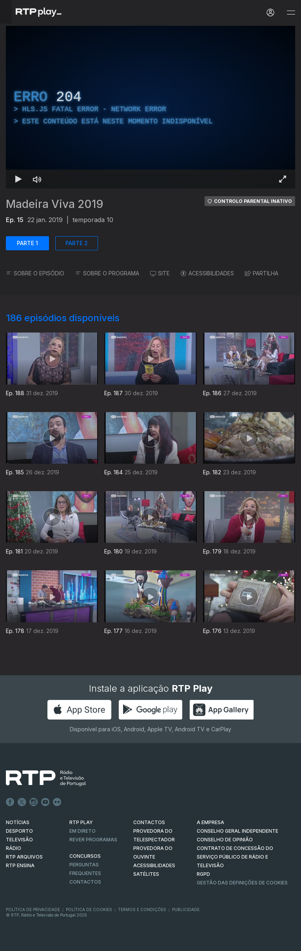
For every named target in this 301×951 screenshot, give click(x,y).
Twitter (22, 802)
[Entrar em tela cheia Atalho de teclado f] (282, 179)
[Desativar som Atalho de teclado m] (37, 179)
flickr (57, 802)
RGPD (203, 874)
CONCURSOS (85, 856)
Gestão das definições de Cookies (242, 883)
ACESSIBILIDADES (207, 273)
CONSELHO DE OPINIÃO (225, 840)
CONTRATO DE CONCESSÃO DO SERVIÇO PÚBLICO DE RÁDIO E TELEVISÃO (235, 856)
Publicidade (185, 909)
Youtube (45, 802)
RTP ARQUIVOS (24, 857)
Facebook (10, 802)
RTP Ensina (20, 865)
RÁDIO (13, 848)
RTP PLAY (81, 822)
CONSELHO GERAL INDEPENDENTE (237, 831)
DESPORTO (19, 831)
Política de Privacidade (33, 909)
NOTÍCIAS (17, 822)
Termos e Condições (142, 909)
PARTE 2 (76, 243)
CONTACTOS (149, 822)
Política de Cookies (89, 909)
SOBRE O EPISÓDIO (35, 273)
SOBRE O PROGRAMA (107, 273)
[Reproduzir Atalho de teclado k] (18, 179)
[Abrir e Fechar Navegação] (291, 12)
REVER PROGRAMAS (93, 840)
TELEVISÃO (19, 840)
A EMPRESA (210, 822)
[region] (150, 107)
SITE (160, 273)
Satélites (146, 874)
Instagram (33, 802)
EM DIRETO (82, 831)
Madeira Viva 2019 (54, 204)
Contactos (85, 882)
